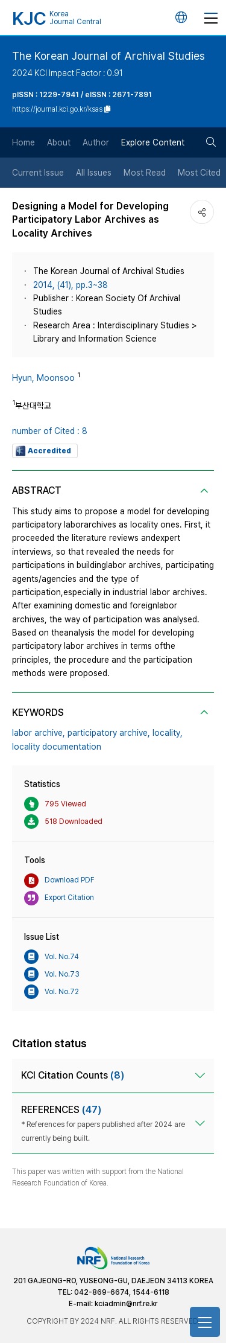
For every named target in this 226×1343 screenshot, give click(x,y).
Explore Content (152, 142)
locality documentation (56, 746)
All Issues (93, 172)
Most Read (145, 172)
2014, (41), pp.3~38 (70, 285)
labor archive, (38, 733)
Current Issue (38, 172)
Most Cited (199, 172)
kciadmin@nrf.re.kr (126, 1304)
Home (23, 142)
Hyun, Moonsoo (43, 378)
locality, (167, 733)
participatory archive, (108, 733)
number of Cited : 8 (49, 431)
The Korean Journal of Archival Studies (108, 55)
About (59, 142)
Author (96, 142)
